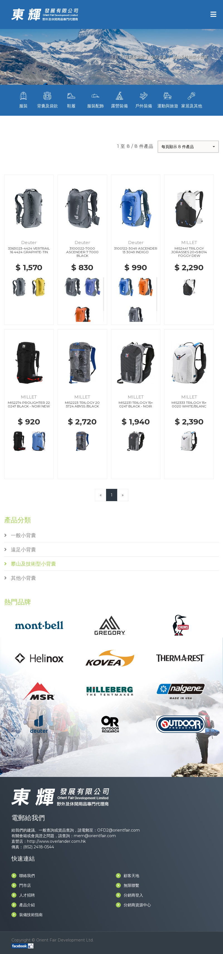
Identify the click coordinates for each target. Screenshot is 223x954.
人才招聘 (23, 895)
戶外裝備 (143, 99)
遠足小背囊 (20, 550)
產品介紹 (23, 904)
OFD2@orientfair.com (118, 830)
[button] (188, 147)
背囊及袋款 (134, 56)
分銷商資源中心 (133, 904)
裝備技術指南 (27, 914)
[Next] (122, 495)
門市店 (21, 885)
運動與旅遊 (168, 99)
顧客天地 (127, 875)
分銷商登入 (129, 895)
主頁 (114, 56)
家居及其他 (192, 99)
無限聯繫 (127, 885)
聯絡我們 (23, 875)
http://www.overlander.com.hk (56, 841)
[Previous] (100, 495)
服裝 (23, 99)
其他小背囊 (20, 578)
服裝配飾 (95, 99)
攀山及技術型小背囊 (190, 56)
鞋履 (71, 99)
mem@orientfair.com (95, 835)
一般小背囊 (20, 535)
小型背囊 (158, 56)
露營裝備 (119, 99)
